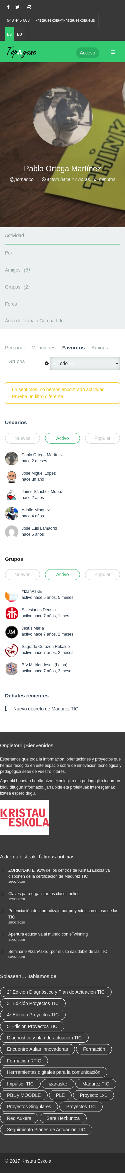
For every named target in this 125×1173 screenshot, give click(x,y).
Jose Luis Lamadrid (39, 528)
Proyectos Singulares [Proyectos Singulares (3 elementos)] (29, 1106)
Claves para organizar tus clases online (44, 893)
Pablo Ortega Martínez (42, 455)
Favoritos (73, 347)
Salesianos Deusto (39, 610)
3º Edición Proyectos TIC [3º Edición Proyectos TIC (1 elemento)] (33, 1003)
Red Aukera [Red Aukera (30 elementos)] (19, 1118)
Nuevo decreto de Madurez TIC (45, 708)
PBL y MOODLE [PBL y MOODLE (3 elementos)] (24, 1095)
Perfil (10, 253)
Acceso (87, 52)
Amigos (18, 270)
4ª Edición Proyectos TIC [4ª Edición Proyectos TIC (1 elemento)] (33, 1014)
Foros (11, 304)
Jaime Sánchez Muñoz (42, 491)
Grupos (18, 287)
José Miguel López (39, 473)
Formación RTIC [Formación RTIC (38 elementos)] (24, 1060)
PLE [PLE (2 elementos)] (60, 1095)
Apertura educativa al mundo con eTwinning (48, 934)
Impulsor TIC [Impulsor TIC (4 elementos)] (20, 1083)
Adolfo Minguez (36, 510)
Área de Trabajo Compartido (34, 320)
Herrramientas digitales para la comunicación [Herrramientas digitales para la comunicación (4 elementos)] (53, 1072)
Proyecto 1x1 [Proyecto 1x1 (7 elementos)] (93, 1095)
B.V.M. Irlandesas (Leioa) (44, 665)
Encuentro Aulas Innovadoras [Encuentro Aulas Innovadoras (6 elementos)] (37, 1049)
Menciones (43, 347)
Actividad (14, 235)
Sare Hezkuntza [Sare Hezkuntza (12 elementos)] (63, 1118)
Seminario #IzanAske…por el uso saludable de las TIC (57, 951)
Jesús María (33, 628)
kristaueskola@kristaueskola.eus (65, 20)
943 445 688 (18, 20)
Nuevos (22, 438)
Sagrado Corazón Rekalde (46, 646)
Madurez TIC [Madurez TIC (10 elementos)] (95, 1083)
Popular (102, 438)
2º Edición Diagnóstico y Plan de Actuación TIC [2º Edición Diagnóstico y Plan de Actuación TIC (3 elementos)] (56, 992)
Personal (15, 347)
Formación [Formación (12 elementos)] (94, 1049)
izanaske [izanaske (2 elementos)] (58, 1083)
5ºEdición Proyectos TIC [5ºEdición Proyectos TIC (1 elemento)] (32, 1026)
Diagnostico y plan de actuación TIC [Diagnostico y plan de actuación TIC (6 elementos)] (44, 1037)
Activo (62, 438)
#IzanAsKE (32, 591)
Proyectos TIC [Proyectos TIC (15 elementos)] (81, 1106)
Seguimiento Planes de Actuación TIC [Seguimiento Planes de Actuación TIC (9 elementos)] (46, 1129)
